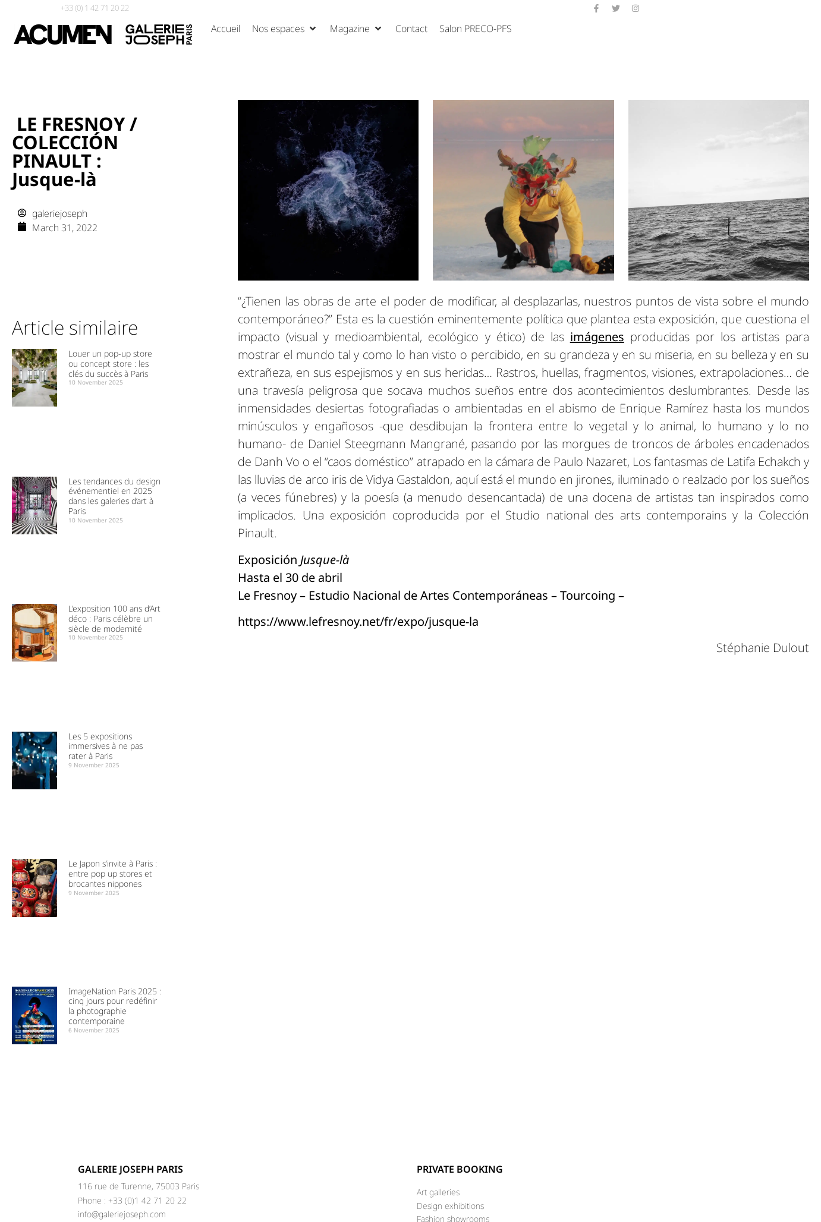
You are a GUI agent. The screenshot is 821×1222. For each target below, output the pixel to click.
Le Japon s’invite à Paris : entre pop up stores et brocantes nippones (112, 873)
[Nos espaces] (285, 28)
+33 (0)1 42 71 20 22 (147, 1200)
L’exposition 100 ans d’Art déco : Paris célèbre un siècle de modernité (114, 618)
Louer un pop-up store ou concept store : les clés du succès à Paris (110, 363)
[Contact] (411, 28)
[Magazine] (356, 28)
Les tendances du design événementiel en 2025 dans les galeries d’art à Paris (114, 495)
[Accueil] (225, 28)
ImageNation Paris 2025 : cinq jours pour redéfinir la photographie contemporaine (114, 1005)
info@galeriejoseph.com (122, 1214)
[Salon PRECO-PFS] (475, 28)
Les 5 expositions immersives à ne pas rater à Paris (105, 746)
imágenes (597, 337)
